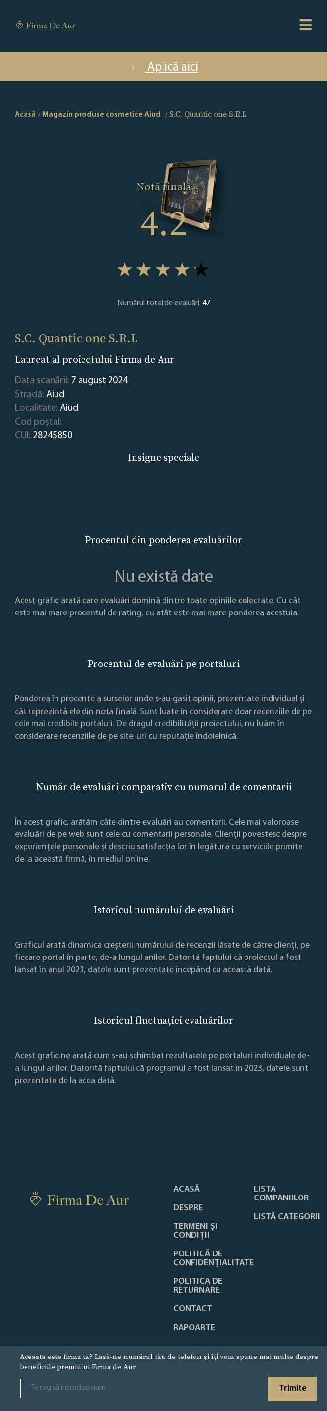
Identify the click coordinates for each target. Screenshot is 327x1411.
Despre (188, 1208)
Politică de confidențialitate (213, 1259)
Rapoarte (194, 1328)
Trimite (293, 1388)
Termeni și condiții (195, 1231)
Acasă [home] (25, 115)
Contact (192, 1309)
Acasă (186, 1189)
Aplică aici (163, 67)
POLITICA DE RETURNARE (197, 1286)
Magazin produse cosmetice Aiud (101, 115)
